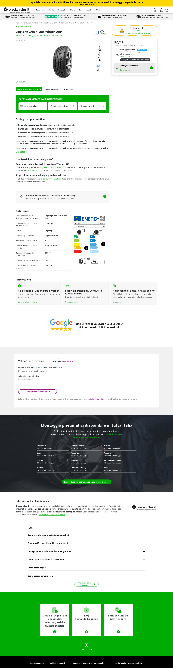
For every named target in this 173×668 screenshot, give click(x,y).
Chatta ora (118, 302)
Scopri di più (100, 399)
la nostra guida (34, 170)
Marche (51, 10)
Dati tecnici (52, 89)
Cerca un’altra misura (28, 302)
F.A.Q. (98, 10)
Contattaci (137, 30)
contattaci (91, 399)
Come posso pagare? (37, 567)
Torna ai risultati (23, 26)
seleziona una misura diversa (138, 33)
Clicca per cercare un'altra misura (48, 35)
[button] (86, 481)
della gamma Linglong (52, 179)
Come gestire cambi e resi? (40, 576)
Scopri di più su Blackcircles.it (52, 514)
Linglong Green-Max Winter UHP (53, 168)
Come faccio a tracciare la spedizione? (46, 559)
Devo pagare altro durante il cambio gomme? (49, 551)
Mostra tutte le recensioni (38, 391)
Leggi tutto (20, 151)
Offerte (72, 10)
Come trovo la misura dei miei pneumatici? (48, 535)
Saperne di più (125, 56)
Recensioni (67, 89)
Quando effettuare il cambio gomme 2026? (48, 543)
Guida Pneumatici (85, 10)
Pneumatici (40, 10)
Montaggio (62, 10)
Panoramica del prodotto (29, 89)
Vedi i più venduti (73, 302)
